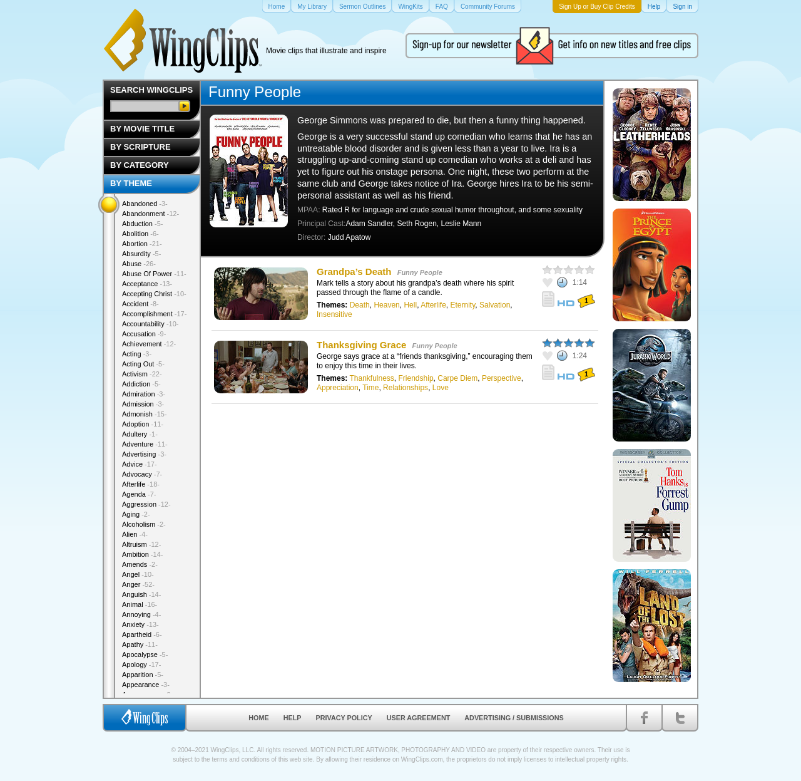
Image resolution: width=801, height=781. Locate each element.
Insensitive (334, 314)
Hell (410, 305)
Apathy (140, 644)
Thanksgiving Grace (361, 344)
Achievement (149, 344)
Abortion (142, 243)
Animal (139, 604)
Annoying (141, 614)
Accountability (150, 324)
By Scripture (140, 147)
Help (292, 718)
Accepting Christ (154, 293)
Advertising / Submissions (513, 718)
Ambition (142, 554)
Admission (143, 404)
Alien (135, 534)
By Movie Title (142, 128)
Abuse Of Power (154, 273)
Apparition (142, 674)
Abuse (139, 263)
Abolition (140, 233)
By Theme (131, 183)
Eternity (463, 305)
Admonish (144, 414)
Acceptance (147, 283)
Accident (140, 304)
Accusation (144, 334)
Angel (138, 574)
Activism (142, 374)
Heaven (386, 305)
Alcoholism (144, 524)
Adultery (140, 434)
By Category (139, 165)
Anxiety (140, 624)
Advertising (144, 454)
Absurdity (141, 253)
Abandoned (145, 203)
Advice (139, 464)
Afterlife (433, 305)
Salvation (494, 305)
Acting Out (143, 364)
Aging (136, 514)
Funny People (419, 272)
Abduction (142, 223)
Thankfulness (371, 378)
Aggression (146, 504)
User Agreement (419, 718)
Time (370, 387)
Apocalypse (145, 654)
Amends (140, 564)
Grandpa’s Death (354, 271)
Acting (136, 354)
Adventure (145, 444)
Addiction (141, 384)
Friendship (416, 378)
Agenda (139, 494)
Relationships (405, 387)
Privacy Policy (344, 718)
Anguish (141, 594)
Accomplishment (154, 314)
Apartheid (142, 634)
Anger (138, 584)
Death (360, 305)
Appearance (146, 684)
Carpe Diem (457, 378)
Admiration (143, 394)
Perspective (501, 378)
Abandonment (150, 213)
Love (440, 387)
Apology (141, 664)
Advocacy (142, 474)
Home (258, 718)
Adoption (142, 424)
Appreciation (338, 387)
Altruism (141, 544)
